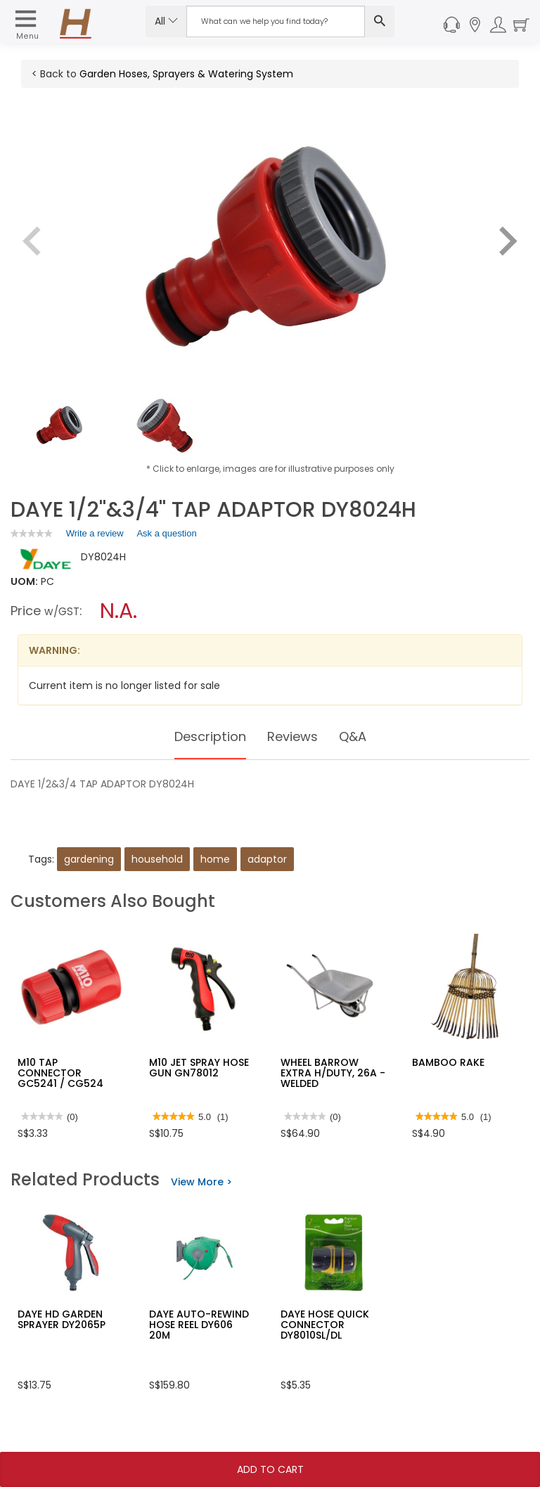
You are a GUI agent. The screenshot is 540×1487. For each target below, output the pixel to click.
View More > (201, 1182)
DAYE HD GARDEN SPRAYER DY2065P (61, 1319)
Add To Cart (270, 1469)
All (166, 21)
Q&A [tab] (360, 737)
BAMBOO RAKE (448, 1062)
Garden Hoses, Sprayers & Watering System (186, 74)
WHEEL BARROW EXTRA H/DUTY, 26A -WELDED (333, 1073)
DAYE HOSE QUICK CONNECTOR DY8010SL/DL (325, 1325)
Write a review (95, 536)
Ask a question (166, 533)
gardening (89, 859)
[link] (32, 533)
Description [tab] (205, 737)
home (215, 859)
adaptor (267, 859)
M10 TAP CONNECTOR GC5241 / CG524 (60, 1073)
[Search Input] (275, 21)
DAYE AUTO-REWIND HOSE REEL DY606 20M (199, 1325)
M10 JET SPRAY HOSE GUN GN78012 (199, 1067)
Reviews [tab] (295, 737)
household (157, 859)
